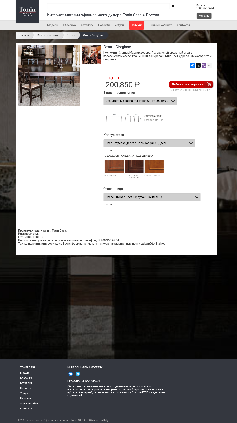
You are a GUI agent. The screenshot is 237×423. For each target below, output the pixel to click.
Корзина (204, 15)
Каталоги (87, 25)
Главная (24, 35)
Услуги (119, 25)
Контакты (183, 25)
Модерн (52, 25)
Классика (69, 25)
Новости (104, 25)
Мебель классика (48, 35)
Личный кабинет (160, 25)
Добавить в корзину (187, 84)
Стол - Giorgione (93, 35)
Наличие (136, 25)
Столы (71, 35)
